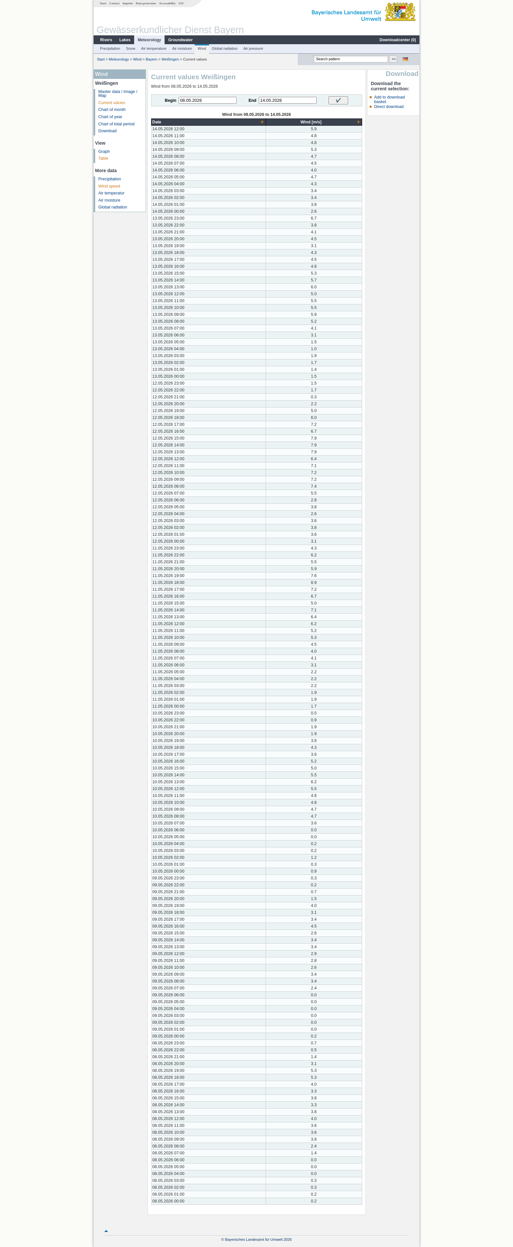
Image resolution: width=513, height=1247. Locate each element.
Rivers (106, 40)
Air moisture (182, 48)
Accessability (167, 3)
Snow (130, 48)
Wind (202, 48)
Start (103, 3)
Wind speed (109, 186)
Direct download (388, 106)
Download (107, 131)
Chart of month (112, 109)
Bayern (151, 59)
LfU (181, 3)
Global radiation (225, 48)
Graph (104, 151)
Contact (114, 3)
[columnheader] (208, 121)
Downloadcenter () (398, 40)
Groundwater (180, 40)
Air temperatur (111, 193)
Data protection (146, 3)
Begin (170, 100)
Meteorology (149, 40)
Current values (111, 102)
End (252, 100)
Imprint (128, 3)
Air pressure (253, 48)
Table (103, 158)
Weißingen (170, 59)
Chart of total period (116, 124)
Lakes (125, 40)
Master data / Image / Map (117, 93)
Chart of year (110, 117)
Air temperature (153, 48)
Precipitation (110, 48)
